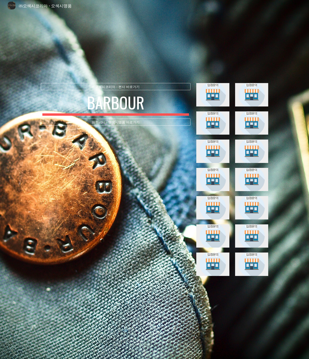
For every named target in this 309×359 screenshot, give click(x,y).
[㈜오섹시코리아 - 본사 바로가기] (115, 86)
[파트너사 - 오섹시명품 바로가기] (115, 122)
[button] (154, 352)
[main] (116, 104)
